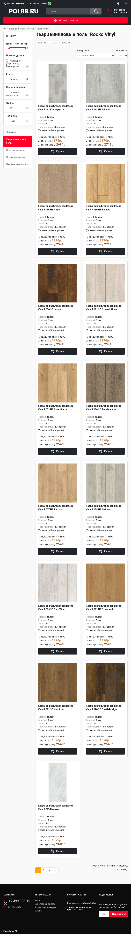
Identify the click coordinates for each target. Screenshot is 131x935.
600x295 (66, 42)
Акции (38, 911)
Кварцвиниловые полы (21, 28)
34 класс (17, 79)
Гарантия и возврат (45, 908)
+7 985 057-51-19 (38, 3)
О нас (38, 901)
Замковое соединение (17, 93)
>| (55, 871)
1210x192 (41, 42)
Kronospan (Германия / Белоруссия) (17, 63)
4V (17, 108)
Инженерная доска (17, 164)
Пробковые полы (15, 157)
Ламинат (11, 132)
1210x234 (54, 42)
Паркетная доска (15, 150)
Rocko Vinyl (43, 28)
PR (16, 932)
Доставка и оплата (45, 905)
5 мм (17, 121)
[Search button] (95, 11)
